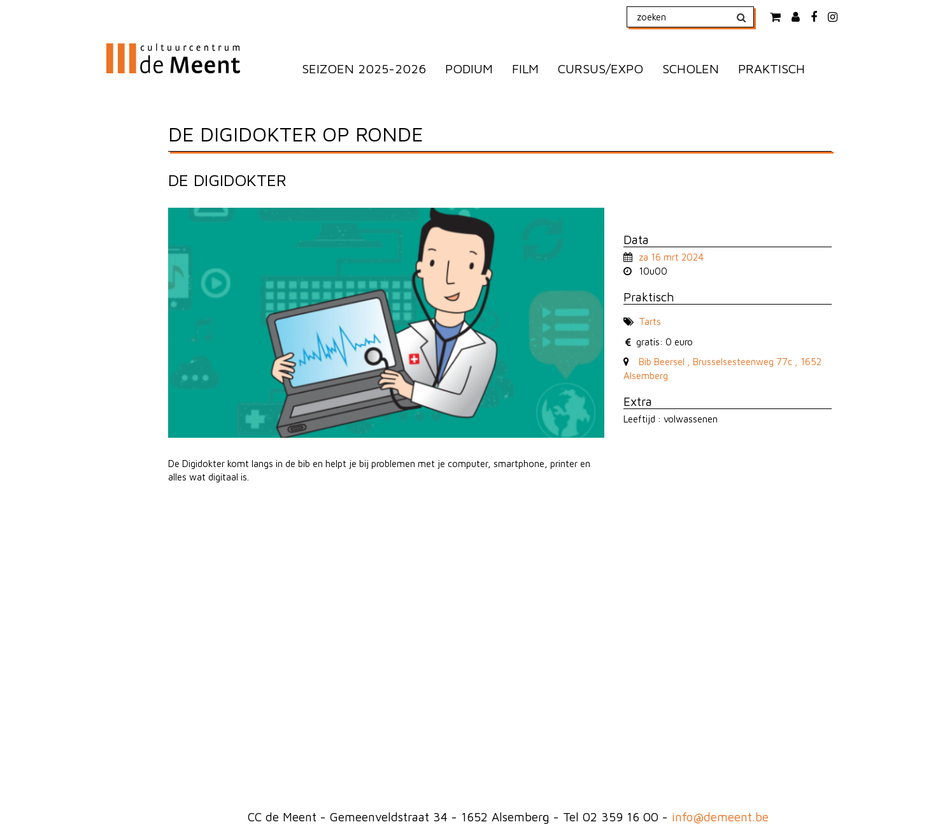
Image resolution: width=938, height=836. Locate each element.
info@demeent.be (720, 817)
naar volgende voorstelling (658, 214)
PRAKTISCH (771, 68)
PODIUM (469, 68)
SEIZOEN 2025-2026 (364, 68)
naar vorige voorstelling (627, 214)
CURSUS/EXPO (600, 68)
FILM (525, 68)
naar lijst (643, 214)
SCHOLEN (690, 68)
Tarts (650, 321)
